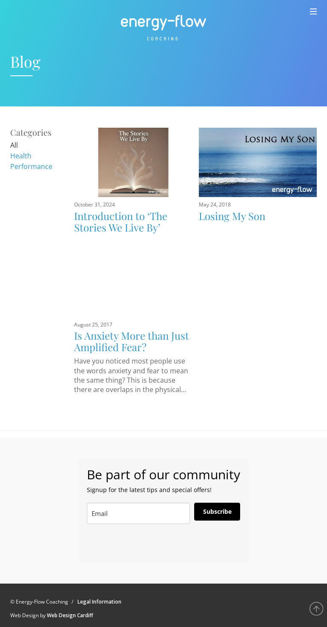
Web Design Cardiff (70, 615)
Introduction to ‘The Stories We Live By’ (120, 221)
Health (21, 155)
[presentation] (129, 543)
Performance (31, 166)
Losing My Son (232, 216)
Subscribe (217, 511)
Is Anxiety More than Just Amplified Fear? (131, 341)
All (14, 145)
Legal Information (99, 601)
